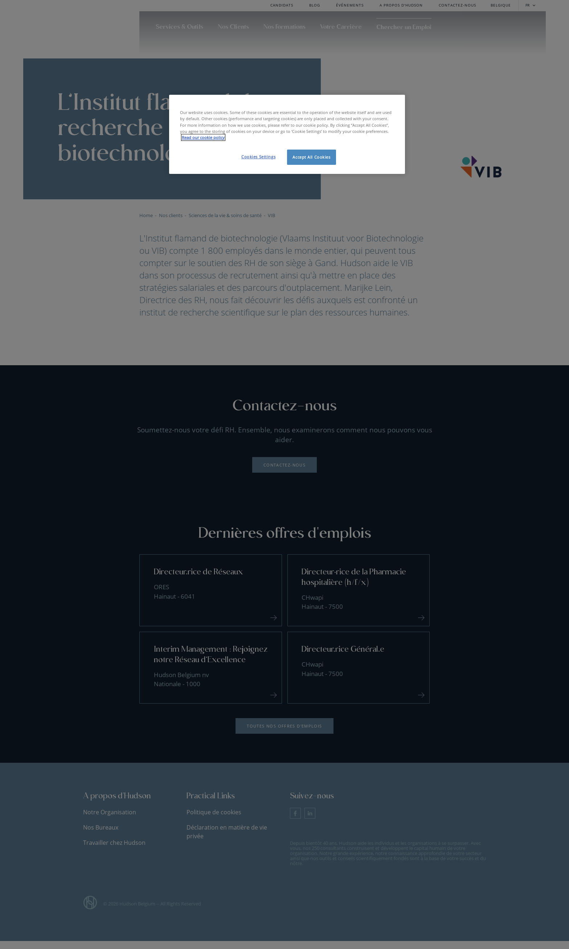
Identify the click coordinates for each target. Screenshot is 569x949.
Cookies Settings (258, 156)
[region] (287, 134)
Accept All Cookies (311, 157)
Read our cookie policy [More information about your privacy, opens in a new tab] (203, 137)
